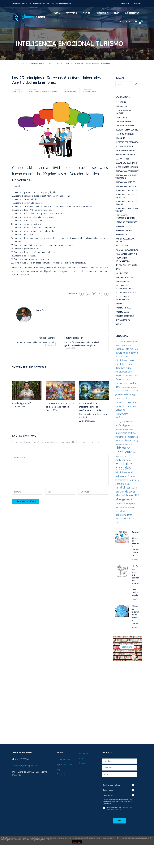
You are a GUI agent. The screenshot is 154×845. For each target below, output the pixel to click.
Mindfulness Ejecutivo (126, 254)
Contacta (125, 21)
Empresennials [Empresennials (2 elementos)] (122, 379)
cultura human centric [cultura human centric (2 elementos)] (126, 352)
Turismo (119, 304)
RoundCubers (121, 273)
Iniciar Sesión (137, 3)
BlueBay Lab (121, 106)
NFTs (117, 269)
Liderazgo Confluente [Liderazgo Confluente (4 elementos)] (123, 450)
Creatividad (121, 117)
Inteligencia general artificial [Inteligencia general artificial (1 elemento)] (123, 444)
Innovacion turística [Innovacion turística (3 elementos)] (122, 415)
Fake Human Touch (124, 146)
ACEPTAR (76, 842)
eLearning (120, 138)
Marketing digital (124, 226)
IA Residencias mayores (126, 167)
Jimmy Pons (17, 92)
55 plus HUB (102, 13)
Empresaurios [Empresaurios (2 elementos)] (132, 375)
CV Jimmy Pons (63, 759)
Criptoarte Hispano (124, 126)
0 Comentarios (89, 92)
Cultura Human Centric (126, 130)
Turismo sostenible (124, 316)
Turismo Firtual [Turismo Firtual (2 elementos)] (122, 518)
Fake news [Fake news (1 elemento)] (125, 387)
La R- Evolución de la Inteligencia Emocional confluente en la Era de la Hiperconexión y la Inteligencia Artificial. (93, 410)
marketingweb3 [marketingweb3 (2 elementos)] (123, 459)
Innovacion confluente (127, 171)
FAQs (81, 758)
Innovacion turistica (125, 186)
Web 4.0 (118, 324)
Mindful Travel (122, 246)
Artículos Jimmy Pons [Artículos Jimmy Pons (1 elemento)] (122, 341)
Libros (56, 13)
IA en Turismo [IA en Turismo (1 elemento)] (132, 391)
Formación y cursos (125, 155)
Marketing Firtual (124, 231)
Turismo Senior (122, 312)
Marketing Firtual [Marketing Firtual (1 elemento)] (120, 456)
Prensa (82, 763)
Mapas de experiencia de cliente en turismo (135, 615)
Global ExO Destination (126, 163)
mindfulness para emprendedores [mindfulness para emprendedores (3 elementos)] (126, 489)
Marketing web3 (122, 235)
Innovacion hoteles (125, 182)
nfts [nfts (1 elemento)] (127, 504)
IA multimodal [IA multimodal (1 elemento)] (126, 395)
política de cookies (14, 840)
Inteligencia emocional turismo (42, 92)
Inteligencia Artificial (126, 191)
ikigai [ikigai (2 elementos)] (133, 394)
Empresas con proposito (127, 142)
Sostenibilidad (122, 282)
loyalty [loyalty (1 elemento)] (134, 453)
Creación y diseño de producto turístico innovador (135, 544)
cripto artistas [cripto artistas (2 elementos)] (130, 348)
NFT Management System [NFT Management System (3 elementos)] (127, 499)
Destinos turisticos (124, 134)
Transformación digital (127, 293)
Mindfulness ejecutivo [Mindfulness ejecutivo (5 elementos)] (125, 465)
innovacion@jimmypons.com (60, 3)
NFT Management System (126, 265)
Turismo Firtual (123, 308)
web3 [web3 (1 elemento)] (132, 519)
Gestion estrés (122, 159)
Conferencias (132, 13)
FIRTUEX (86, 13)
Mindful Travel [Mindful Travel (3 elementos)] (124, 495)
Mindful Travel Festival (126, 250)
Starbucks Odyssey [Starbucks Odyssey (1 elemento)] (129, 507)
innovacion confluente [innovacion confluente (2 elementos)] (126, 402)
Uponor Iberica (122, 320)
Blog (116, 13)
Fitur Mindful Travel (125, 151)
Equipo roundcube (64, 764)
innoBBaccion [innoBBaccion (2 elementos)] (122, 398)
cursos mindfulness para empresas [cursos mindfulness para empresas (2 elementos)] (124, 371)
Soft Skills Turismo (124, 277)
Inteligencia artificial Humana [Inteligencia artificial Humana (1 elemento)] (124, 429)
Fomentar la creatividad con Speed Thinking (36, 342)
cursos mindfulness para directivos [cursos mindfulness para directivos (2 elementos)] (125, 364)
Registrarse (125, 3)
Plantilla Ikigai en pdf (21, 403)
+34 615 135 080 (38, 3)
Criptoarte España (124, 122)
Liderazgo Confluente (126, 222)
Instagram (83, 753)
